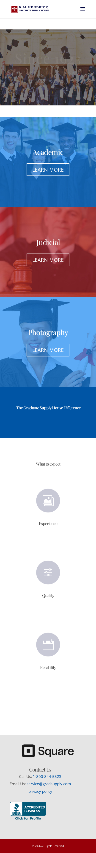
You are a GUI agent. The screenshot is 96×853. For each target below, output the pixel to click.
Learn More (48, 169)
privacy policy (40, 791)
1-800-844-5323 (47, 776)
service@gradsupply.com (49, 783)
